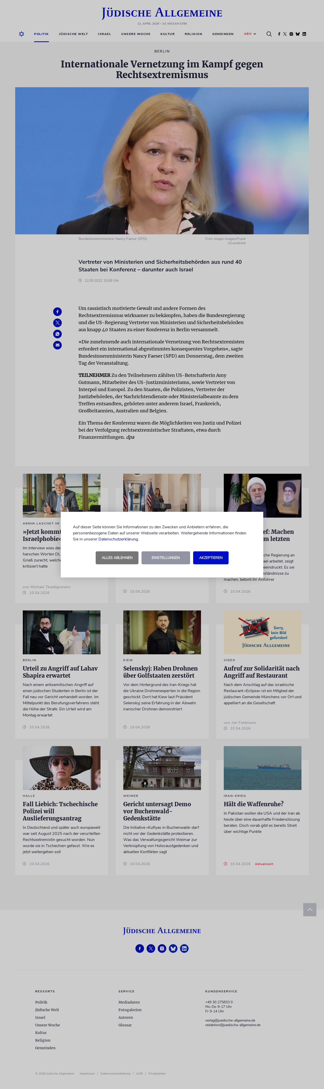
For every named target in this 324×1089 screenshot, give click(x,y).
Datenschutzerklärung (118, 539)
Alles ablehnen (117, 557)
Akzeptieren (210, 557)
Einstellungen (166, 557)
